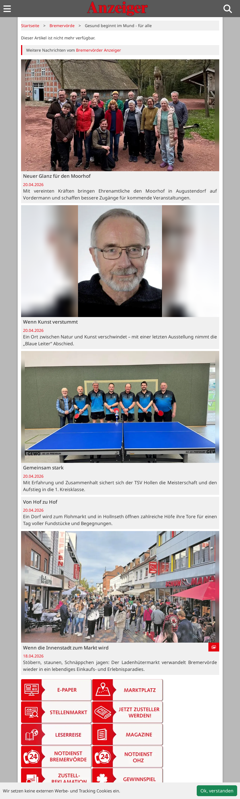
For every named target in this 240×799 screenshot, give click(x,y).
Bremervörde (62, 25)
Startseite (30, 25)
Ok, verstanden (216, 791)
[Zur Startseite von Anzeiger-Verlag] (117, 8)
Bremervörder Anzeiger (98, 50)
